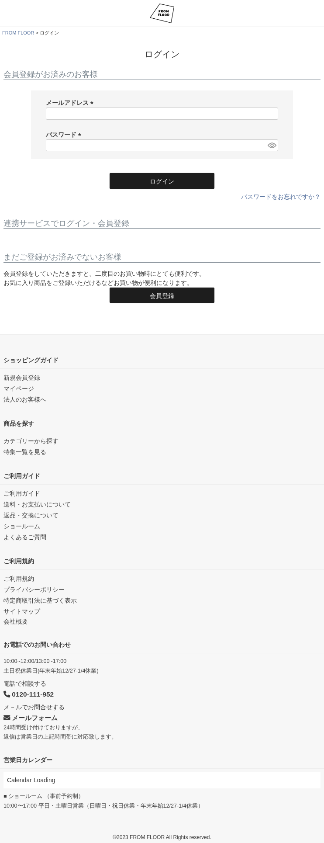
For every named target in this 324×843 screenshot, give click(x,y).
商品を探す (18, 423)
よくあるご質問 (24, 537)
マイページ (18, 388)
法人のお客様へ (24, 399)
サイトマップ (21, 611)
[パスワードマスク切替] (271, 145)
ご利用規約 (18, 561)
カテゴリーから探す (31, 440)
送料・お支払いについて (37, 504)
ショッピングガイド (31, 360)
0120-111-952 (28, 694)
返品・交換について (31, 515)
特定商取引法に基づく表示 (40, 600)
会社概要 (15, 621)
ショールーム (21, 526)
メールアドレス (71, 102)
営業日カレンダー (27, 759)
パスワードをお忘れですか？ (281, 196)
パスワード (65, 134)
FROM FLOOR (18, 32)
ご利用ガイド (21, 475)
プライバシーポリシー (34, 589)
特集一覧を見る (24, 451)
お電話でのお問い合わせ (37, 644)
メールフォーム (30, 718)
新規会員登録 (21, 377)
